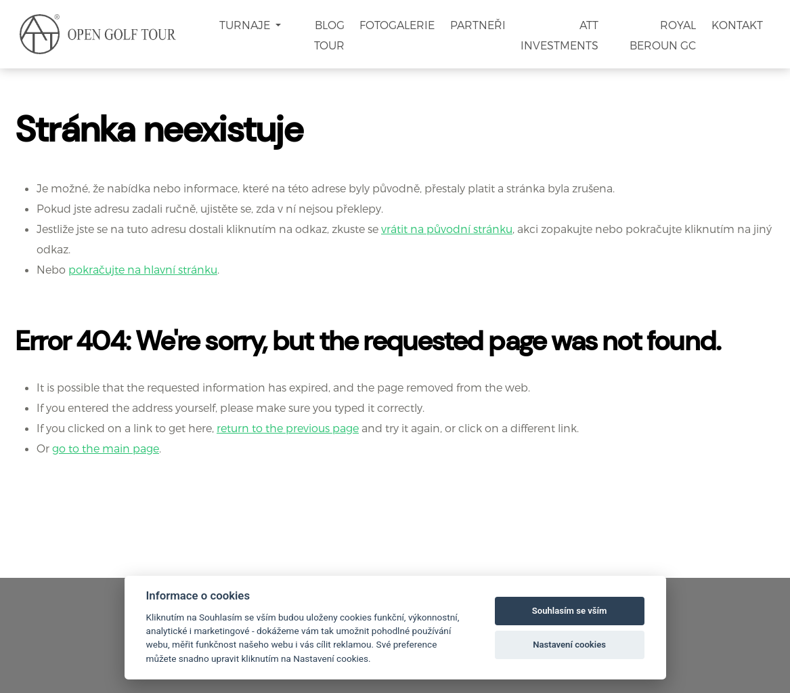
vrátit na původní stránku (446, 228)
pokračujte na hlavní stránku (142, 269)
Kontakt (737, 24)
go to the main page (105, 448)
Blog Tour (329, 34)
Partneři (478, 24)
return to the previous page (288, 427)
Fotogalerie (397, 24)
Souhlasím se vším (569, 611)
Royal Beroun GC (663, 34)
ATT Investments (559, 34)
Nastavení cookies (569, 644)
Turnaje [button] (246, 24)
